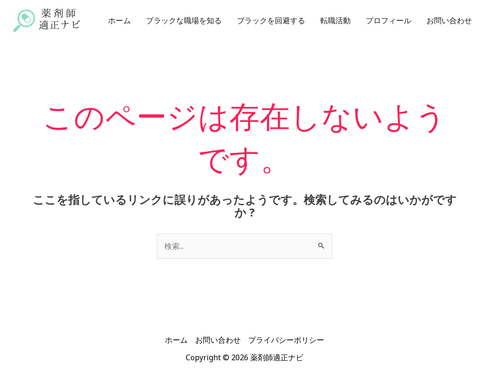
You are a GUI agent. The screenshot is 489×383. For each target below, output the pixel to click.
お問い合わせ (449, 20)
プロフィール (388, 20)
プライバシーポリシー (286, 340)
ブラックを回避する (271, 20)
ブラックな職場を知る (184, 20)
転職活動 (335, 20)
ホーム (119, 20)
